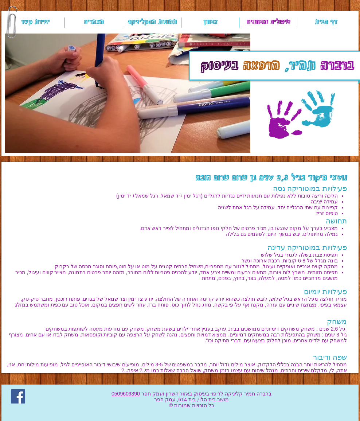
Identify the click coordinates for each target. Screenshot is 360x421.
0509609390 (125, 394)
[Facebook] (18, 396)
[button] (127, 93)
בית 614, (186, 399)
